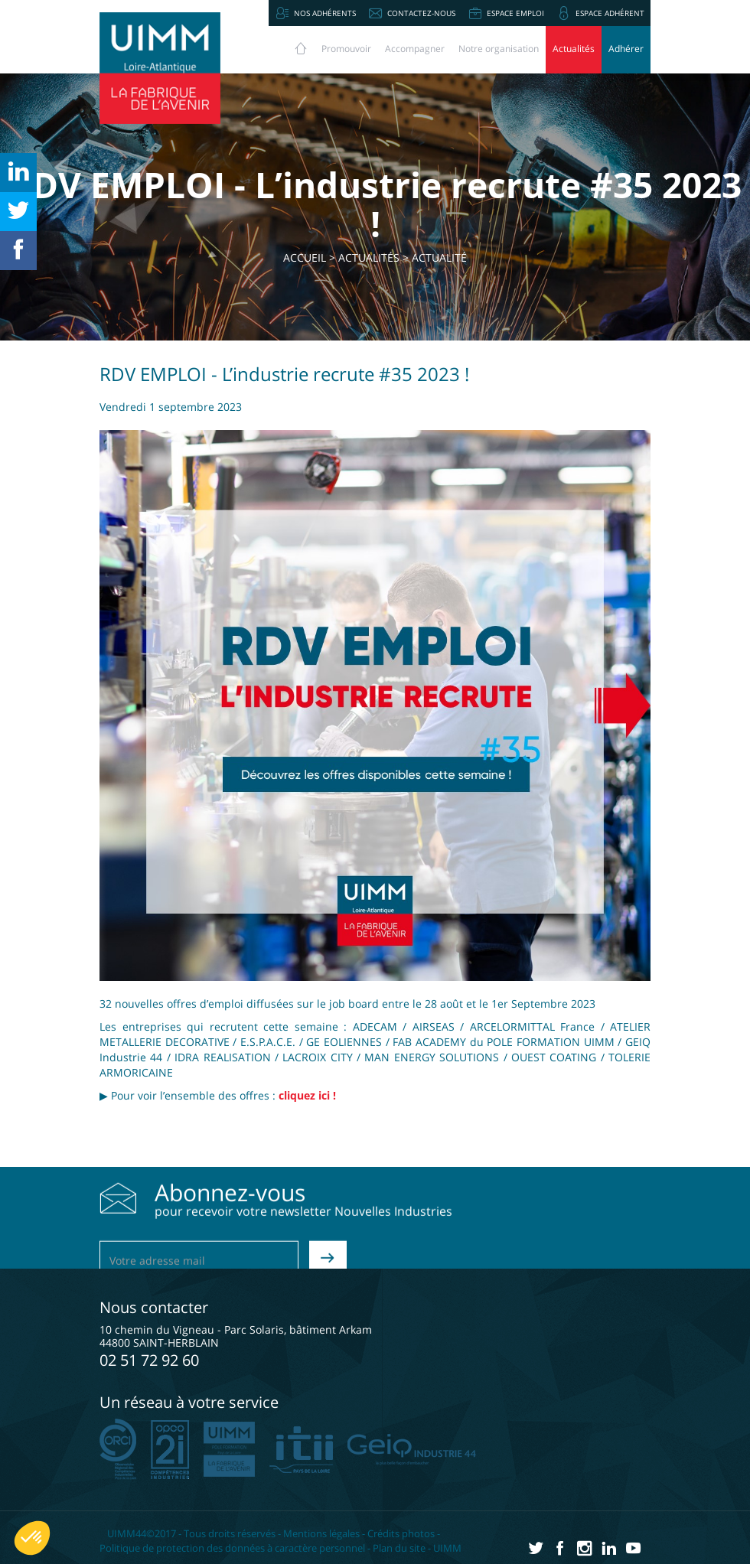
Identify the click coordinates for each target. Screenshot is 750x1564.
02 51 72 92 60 (149, 1360)
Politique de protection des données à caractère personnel (232, 1548)
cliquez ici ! (307, 1095)
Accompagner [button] (415, 48)
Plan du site (399, 1548)
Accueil (304, 257)
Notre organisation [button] (498, 48)
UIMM (447, 1548)
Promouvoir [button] (346, 48)
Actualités (574, 48)
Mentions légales (321, 1533)
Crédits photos (401, 1533)
